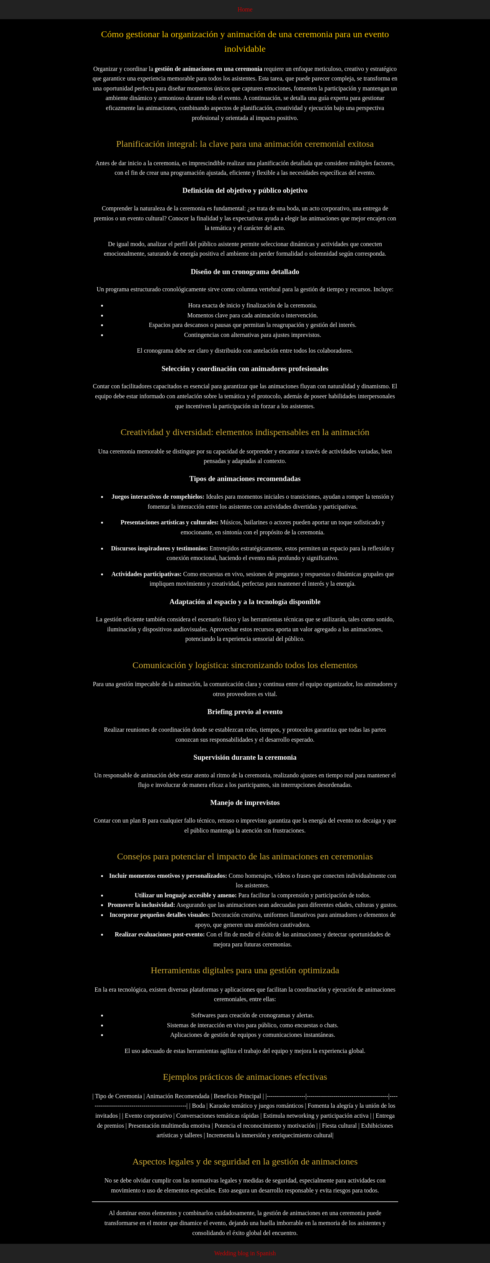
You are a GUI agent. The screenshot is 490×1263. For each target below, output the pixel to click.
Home (244, 9)
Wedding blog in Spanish (245, 1253)
